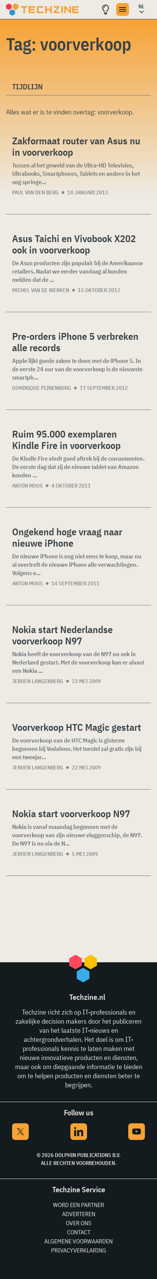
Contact (78, 1232)
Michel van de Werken (40, 290)
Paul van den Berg (35, 192)
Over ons (78, 1223)
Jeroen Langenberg (37, 681)
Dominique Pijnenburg (41, 388)
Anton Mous (27, 485)
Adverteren (78, 1214)
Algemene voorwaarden (78, 1241)
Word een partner (78, 1205)
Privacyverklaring (78, 1250)
